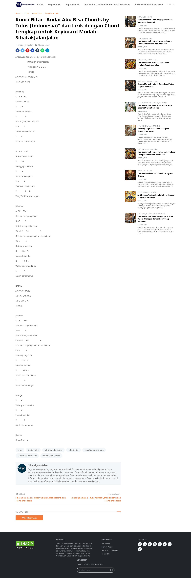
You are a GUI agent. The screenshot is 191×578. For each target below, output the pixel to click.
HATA (139, 17)
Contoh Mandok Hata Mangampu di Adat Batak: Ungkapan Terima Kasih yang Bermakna (155, 218)
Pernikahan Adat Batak (150, 149)
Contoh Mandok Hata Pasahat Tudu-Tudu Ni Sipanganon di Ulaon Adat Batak (156, 153)
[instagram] (170, 4)
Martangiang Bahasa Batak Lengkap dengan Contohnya (153, 130)
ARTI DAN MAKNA (144, 192)
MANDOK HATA (147, 17)
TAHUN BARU (147, 171)
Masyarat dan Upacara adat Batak (153, 214)
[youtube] (155, 544)
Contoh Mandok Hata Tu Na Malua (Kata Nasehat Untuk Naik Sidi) (155, 106)
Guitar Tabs (33, 450)
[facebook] (166, 4)
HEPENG (153, 192)
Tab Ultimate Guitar (53, 450)
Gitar (20, 450)
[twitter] (165, 544)
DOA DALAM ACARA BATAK (151, 126)
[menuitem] (40, 4)
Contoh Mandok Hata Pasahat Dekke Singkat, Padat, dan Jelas (153, 63)
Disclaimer (106, 543)
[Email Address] (93, 570)
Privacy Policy (107, 547)
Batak (140, 60)
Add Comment (29, 518)
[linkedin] (145, 544)
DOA (139, 126)
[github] (140, 549)
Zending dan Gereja (160, 103)
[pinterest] (150, 544)
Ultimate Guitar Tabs (27, 455)
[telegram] (140, 544)
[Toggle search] (173, 4)
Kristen (140, 171)
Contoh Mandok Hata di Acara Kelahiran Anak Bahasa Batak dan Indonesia (155, 42)
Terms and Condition (110, 550)
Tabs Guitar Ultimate (94, 450)
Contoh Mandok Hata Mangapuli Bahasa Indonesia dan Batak (155, 21)
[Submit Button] (111, 570)
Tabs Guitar (73, 450)
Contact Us (106, 554)
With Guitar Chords (51, 455)
